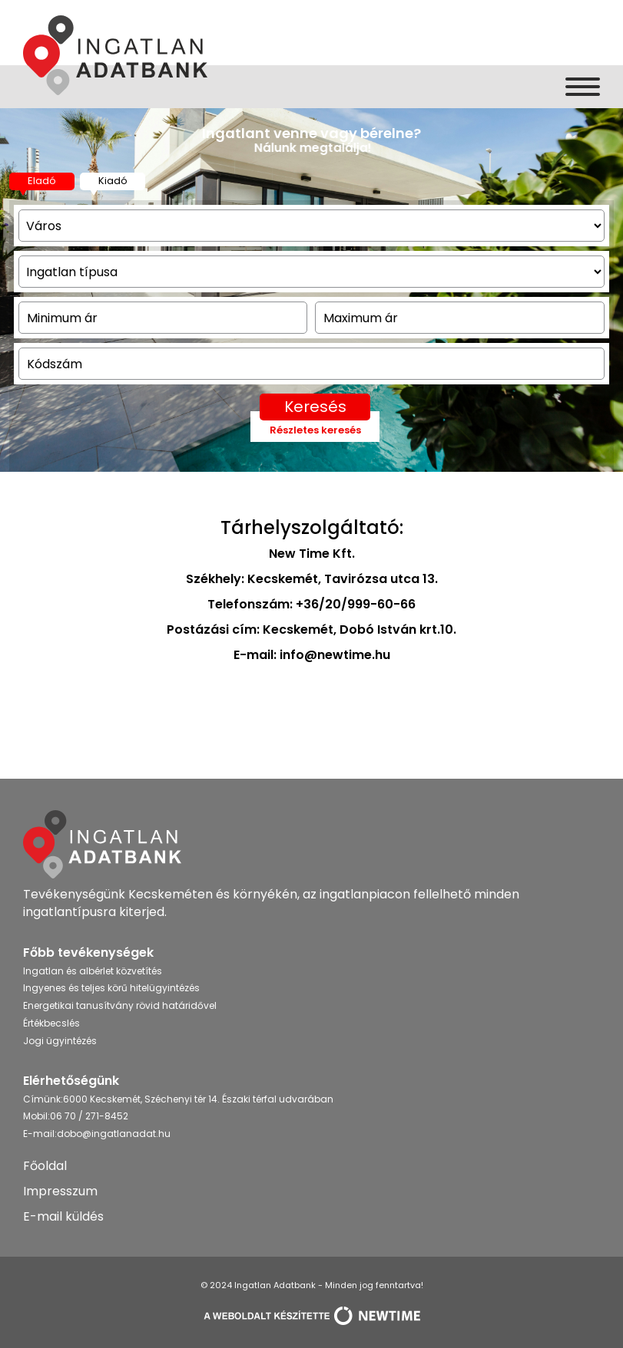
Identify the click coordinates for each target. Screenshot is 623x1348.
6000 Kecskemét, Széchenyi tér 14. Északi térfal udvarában (198, 1099)
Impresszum (60, 1191)
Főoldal (45, 1166)
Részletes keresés (315, 430)
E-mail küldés (63, 1216)
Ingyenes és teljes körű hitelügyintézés (111, 987)
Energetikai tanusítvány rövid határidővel (120, 1005)
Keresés (315, 406)
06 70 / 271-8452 (89, 1115)
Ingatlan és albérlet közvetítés (92, 970)
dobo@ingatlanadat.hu (114, 1133)
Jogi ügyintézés (60, 1040)
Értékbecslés (51, 1023)
